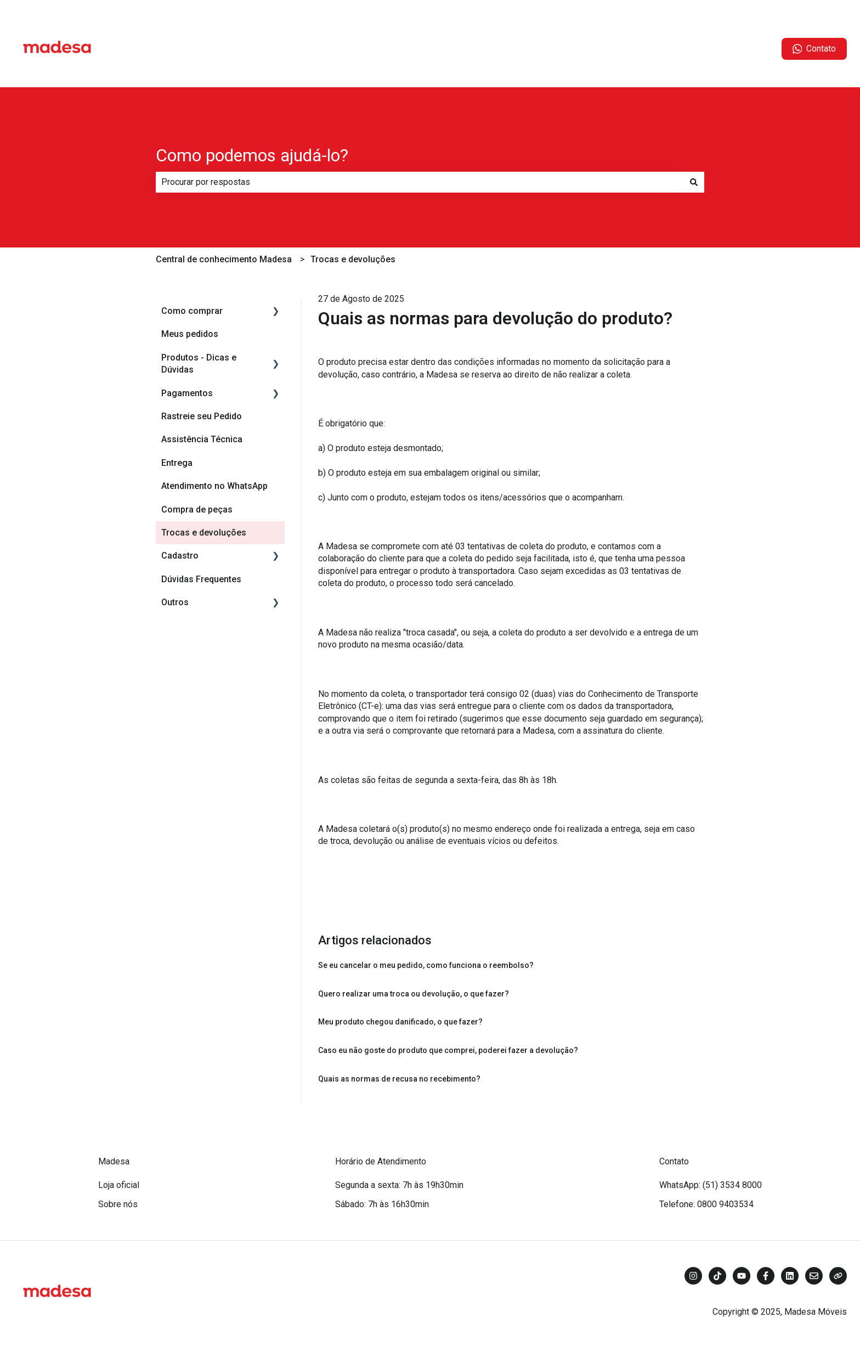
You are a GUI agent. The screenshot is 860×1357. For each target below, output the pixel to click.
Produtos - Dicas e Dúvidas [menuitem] (198, 363)
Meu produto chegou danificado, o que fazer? (400, 1021)
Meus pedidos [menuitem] (189, 334)
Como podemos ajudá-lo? (252, 155)
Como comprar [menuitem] (192, 311)
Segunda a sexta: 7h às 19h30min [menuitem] (399, 1185)
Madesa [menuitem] (113, 1161)
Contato (814, 48)
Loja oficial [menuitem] (118, 1185)
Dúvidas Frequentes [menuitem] (201, 579)
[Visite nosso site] (838, 1276)
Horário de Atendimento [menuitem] (380, 1161)
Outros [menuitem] (175, 602)
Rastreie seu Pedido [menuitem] (201, 416)
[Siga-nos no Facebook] (765, 1276)
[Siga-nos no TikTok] (717, 1276)
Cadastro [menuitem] (180, 555)
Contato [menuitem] (674, 1161)
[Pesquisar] (693, 182)
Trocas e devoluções (352, 259)
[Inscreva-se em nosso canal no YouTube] (741, 1276)
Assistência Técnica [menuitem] (201, 439)
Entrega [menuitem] (177, 463)
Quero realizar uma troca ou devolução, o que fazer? (413, 993)
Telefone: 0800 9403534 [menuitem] (706, 1204)
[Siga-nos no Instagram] (693, 1276)
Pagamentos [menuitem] (187, 393)
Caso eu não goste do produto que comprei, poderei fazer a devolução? (448, 1050)
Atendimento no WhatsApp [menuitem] (214, 486)
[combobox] (419, 182)
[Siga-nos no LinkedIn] (790, 1276)
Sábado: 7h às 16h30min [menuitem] (382, 1204)
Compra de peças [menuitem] (197, 509)
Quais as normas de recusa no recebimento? (399, 1078)
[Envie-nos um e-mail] (814, 1276)
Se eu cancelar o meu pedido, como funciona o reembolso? (426, 965)
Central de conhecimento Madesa (224, 259)
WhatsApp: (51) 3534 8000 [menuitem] (710, 1185)
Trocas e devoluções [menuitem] (203, 532)
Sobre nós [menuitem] (118, 1204)
